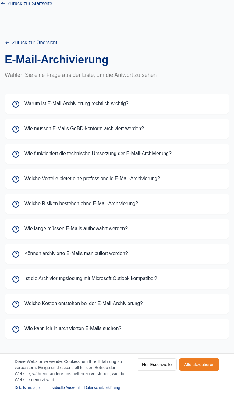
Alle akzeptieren (199, 364)
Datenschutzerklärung (102, 388)
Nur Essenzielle (157, 364)
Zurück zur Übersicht (31, 42)
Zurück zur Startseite (26, 4)
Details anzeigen (28, 388)
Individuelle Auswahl (63, 388)
